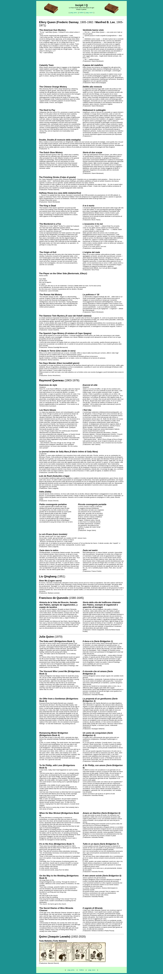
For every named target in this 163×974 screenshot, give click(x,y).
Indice (81, 12)
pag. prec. (73, 12)
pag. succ (89, 12)
